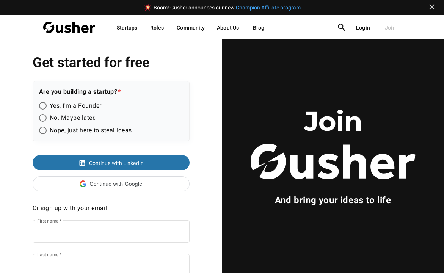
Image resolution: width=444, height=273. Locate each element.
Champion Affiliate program (268, 8)
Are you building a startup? (78, 91)
